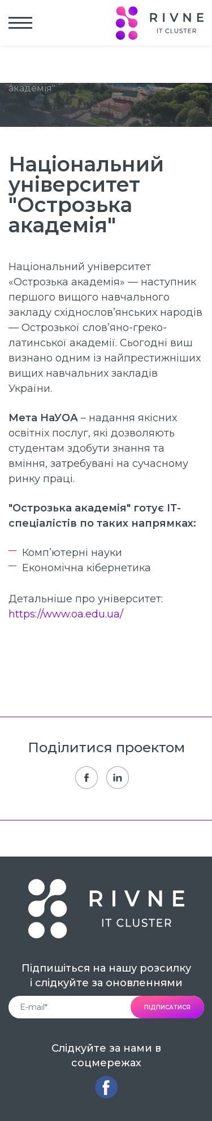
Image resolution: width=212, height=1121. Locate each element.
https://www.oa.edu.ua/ (65, 614)
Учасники (77, 62)
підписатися (167, 1007)
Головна (27, 62)
